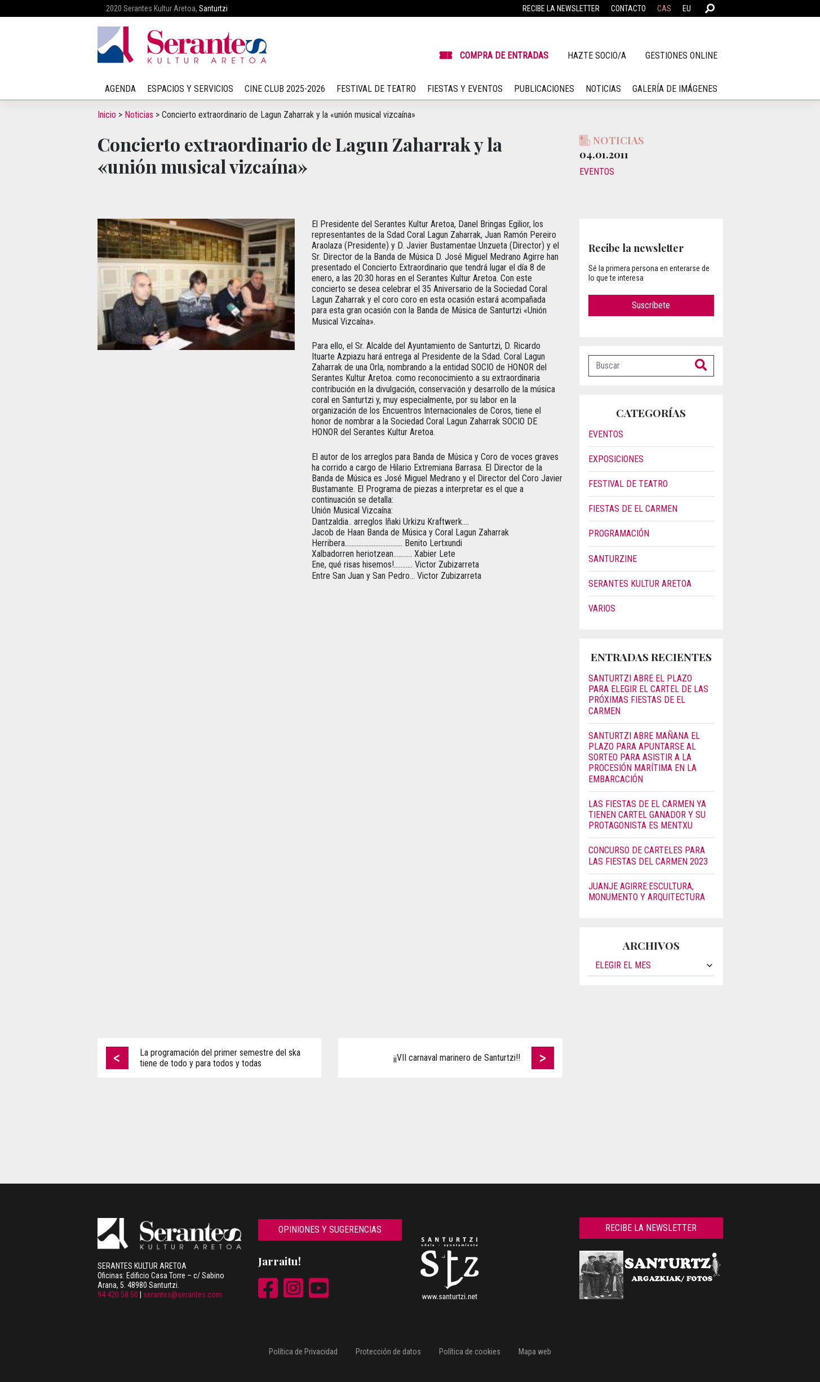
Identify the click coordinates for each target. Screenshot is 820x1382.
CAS (664, 8)
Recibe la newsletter (561, 8)
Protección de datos (388, 1351)
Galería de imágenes (674, 88)
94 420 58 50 (117, 1294)
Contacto (628, 8)
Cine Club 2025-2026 (285, 88)
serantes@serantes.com (182, 1294)
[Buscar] (638, 365)
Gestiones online (681, 55)
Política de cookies (469, 1351)
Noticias (603, 88)
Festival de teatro (376, 88)
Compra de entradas (504, 55)
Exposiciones (616, 459)
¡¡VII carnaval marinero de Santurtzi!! (456, 1057)
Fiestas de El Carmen (632, 508)
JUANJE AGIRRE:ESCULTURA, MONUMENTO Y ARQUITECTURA (646, 891)
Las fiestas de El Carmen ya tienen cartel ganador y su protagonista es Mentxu (647, 815)
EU (686, 8)
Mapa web (534, 1351)
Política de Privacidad (303, 1351)
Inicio (106, 114)
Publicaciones (544, 88)
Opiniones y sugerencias (330, 1229)
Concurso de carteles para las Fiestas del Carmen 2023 (648, 855)
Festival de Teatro (628, 484)
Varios (601, 608)
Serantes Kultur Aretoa (640, 583)
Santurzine (612, 558)
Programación (618, 533)
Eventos (596, 171)
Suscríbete (651, 305)
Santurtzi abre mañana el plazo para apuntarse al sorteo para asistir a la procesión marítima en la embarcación (644, 757)
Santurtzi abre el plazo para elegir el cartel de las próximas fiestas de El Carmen (648, 694)
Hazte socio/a (597, 55)
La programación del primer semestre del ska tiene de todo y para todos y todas (220, 1058)
